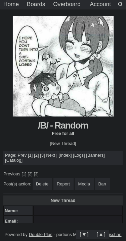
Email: (12, 221)
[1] (30, 155)
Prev (22, 155)
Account (100, 4)
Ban (102, 183)
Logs (79, 155)
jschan (115, 234)
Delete (42, 183)
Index (65, 155)
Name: (12, 210)
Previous (11, 173)
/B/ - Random (63, 125)
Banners (95, 155)
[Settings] (120, 4)
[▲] (101, 234)
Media (84, 183)
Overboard (67, 4)
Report (63, 183)
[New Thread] (63, 143)
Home (11, 4)
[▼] (84, 234)
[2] (36, 155)
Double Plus (40, 234)
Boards (36, 4)
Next (50, 155)
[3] (42, 155)
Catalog (14, 160)
